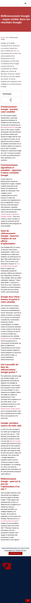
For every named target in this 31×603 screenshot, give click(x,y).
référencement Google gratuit (10, 409)
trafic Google (16, 441)
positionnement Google (10, 127)
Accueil (3, 37)
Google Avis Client (7, 338)
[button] (25, 3)
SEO (7, 37)
